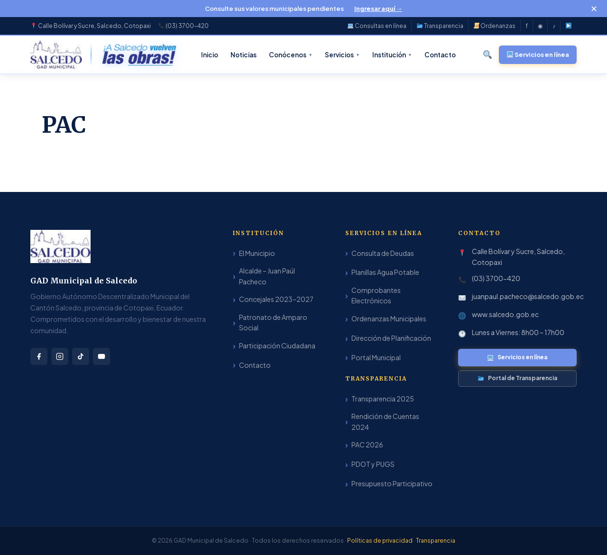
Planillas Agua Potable (385, 272)
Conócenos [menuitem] (291, 55)
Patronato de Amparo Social (273, 322)
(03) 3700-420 (496, 278)
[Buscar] (488, 54)
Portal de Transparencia (517, 378)
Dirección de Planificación (391, 338)
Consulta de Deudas (382, 253)
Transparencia (440, 25)
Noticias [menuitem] (243, 55)
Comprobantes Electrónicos (376, 295)
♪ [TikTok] (553, 25)
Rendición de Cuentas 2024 (385, 421)
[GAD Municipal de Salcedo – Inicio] (56, 54)
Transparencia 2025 (382, 398)
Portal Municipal (376, 357)
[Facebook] (38, 356)
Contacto (255, 365)
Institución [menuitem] (392, 55)
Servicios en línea (517, 357)
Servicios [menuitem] (342, 55)
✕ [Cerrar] (594, 8)
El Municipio (257, 253)
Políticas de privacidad (380, 540)
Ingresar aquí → (378, 8)
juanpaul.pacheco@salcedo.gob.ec (528, 296)
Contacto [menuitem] (440, 55)
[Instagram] (59, 356)
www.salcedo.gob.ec (505, 314)
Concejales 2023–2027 (276, 299)
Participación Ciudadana (277, 345)
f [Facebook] (526, 25)
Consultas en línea (377, 25)
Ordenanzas (495, 25)
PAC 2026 (367, 444)
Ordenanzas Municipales (388, 318)
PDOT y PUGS (373, 464)
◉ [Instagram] (540, 25)
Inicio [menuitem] (209, 55)
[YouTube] (568, 26)
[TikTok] (80, 356)
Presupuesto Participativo (391, 483)
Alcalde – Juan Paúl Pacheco (267, 275)
